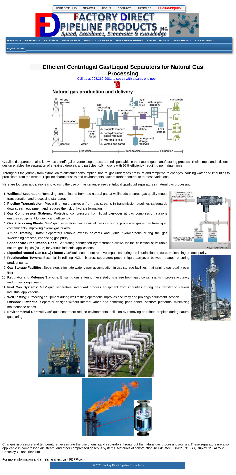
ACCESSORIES (203, 40)
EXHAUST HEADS (157, 40)
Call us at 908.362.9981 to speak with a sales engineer (117, 78)
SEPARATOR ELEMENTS (129, 40)
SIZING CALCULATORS (96, 40)
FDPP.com (77, 459)
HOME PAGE (14, 40)
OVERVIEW (31, 40)
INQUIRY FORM (15, 48)
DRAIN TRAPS (181, 40)
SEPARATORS (69, 40)
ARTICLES (49, 40)
